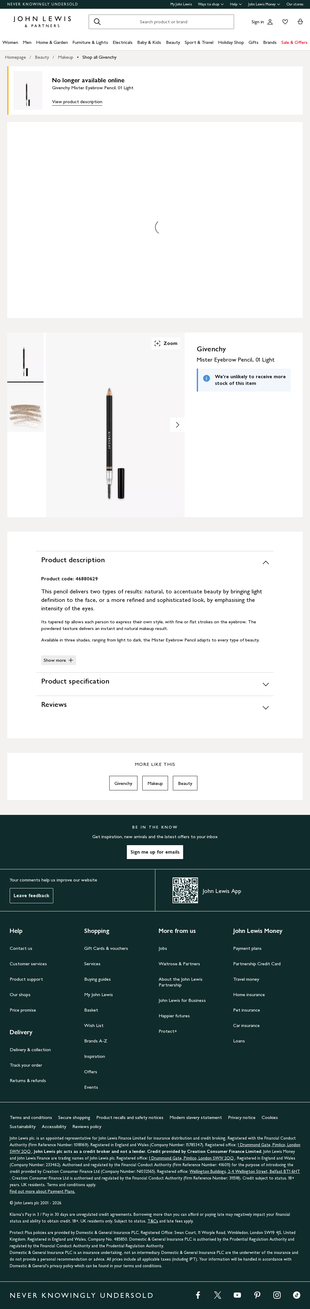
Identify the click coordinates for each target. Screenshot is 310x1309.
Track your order (26, 1065)
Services (92, 963)
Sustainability (23, 1126)
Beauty (173, 42)
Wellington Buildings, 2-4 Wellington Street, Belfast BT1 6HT (245, 1171)
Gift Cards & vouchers (106, 948)
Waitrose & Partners (179, 963)
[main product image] (32, 90)
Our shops (20, 994)
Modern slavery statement (196, 1117)
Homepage (15, 57)
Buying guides (97, 979)
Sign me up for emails (155, 852)
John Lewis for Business (182, 1000)
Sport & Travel (199, 42)
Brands (270, 42)
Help (236, 4)
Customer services (28, 963)
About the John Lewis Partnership (181, 982)
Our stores (294, 4)
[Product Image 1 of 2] (25, 357)
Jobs (163, 948)
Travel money (246, 979)
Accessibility (54, 1126)
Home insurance (249, 994)
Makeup (65, 57)
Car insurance (246, 1025)
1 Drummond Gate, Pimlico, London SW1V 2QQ (192, 1158)
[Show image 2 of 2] (177, 425)
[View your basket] (300, 22)
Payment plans (247, 948)
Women (10, 42)
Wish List (94, 1025)
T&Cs (152, 1221)
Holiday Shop (231, 42)
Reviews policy (86, 1126)
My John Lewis (181, 4)
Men (27, 42)
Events (91, 1087)
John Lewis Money (264, 4)
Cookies (270, 1117)
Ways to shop (211, 4)
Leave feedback (31, 895)
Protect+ (168, 1031)
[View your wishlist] (284, 22)
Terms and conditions (31, 1117)
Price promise (23, 1010)
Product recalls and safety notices (129, 1117)
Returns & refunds (28, 1080)
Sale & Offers (294, 42)
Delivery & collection (30, 1049)
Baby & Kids (149, 42)
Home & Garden (52, 42)
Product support (26, 979)
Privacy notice (242, 1117)
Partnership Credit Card (257, 963)
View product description (77, 101)
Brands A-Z (95, 1041)
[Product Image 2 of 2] (25, 407)
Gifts (254, 42)
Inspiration (94, 1056)
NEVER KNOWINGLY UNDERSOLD (42, 4)
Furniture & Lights (90, 42)
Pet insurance (246, 1010)
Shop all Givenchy (99, 57)
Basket (91, 1010)
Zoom (165, 343)
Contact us (21, 948)
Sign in (258, 22)
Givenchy (123, 783)
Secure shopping (74, 1117)
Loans (239, 1041)
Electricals (123, 42)
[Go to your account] (270, 22)
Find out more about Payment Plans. (42, 1191)
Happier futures (174, 1016)
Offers (90, 1071)
